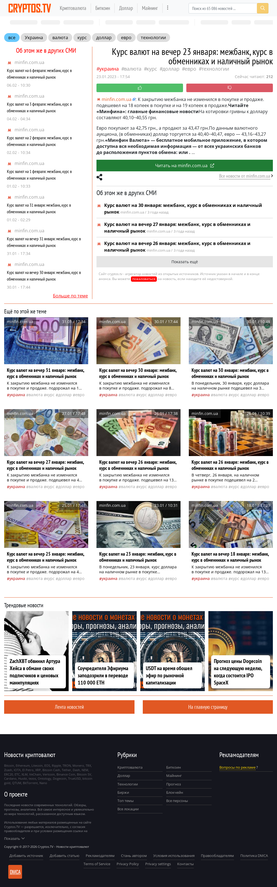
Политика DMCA (254, 855)
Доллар (126, 7)
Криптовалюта (73, 7)
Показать (14, 838)
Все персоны (177, 800)
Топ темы (125, 800)
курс (82, 37)
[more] (168, 8)
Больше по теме (70, 296)
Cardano (10, 778)
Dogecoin (59, 778)
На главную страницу (207, 706)
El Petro (28, 770)
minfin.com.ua (29, 62)
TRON (67, 765)
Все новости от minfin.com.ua (244, 176)
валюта (60, 37)
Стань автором (134, 855)
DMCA (15, 871)
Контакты (185, 863)
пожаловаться (143, 278)
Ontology (44, 778)
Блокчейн (174, 792)
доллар (104, 37)
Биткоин (102, 7)
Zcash (8, 770)
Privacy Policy (128, 863)
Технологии (127, 784)
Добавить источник (26, 855)
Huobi (22, 778)
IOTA (17, 770)
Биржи (123, 792)
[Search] (228, 8)
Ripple (56, 765)
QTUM (16, 783)
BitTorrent (30, 783)
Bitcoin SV (84, 774)
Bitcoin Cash (51, 770)
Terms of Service (97, 863)
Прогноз (173, 784)
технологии (153, 37)
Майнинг (150, 7)
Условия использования (174, 855)
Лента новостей (69, 706)
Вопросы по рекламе (237, 767)
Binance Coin (66, 774)
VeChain (35, 774)
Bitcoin (9, 765)
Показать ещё (184, 261)
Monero (78, 765)
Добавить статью (64, 855)
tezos (32, 778)
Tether (66, 770)
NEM (85, 770)
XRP (38, 770)
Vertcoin (49, 774)
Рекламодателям (100, 855)
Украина (34, 37)
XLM (24, 774)
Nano (43, 783)
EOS (47, 765)
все (11, 37)
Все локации (128, 808)
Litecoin (37, 765)
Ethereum (23, 765)
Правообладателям (217, 855)
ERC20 (8, 774)
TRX (88, 765)
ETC (17, 774)
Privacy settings (158, 863)
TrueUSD (74, 778)
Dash (76, 770)
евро (126, 37)
